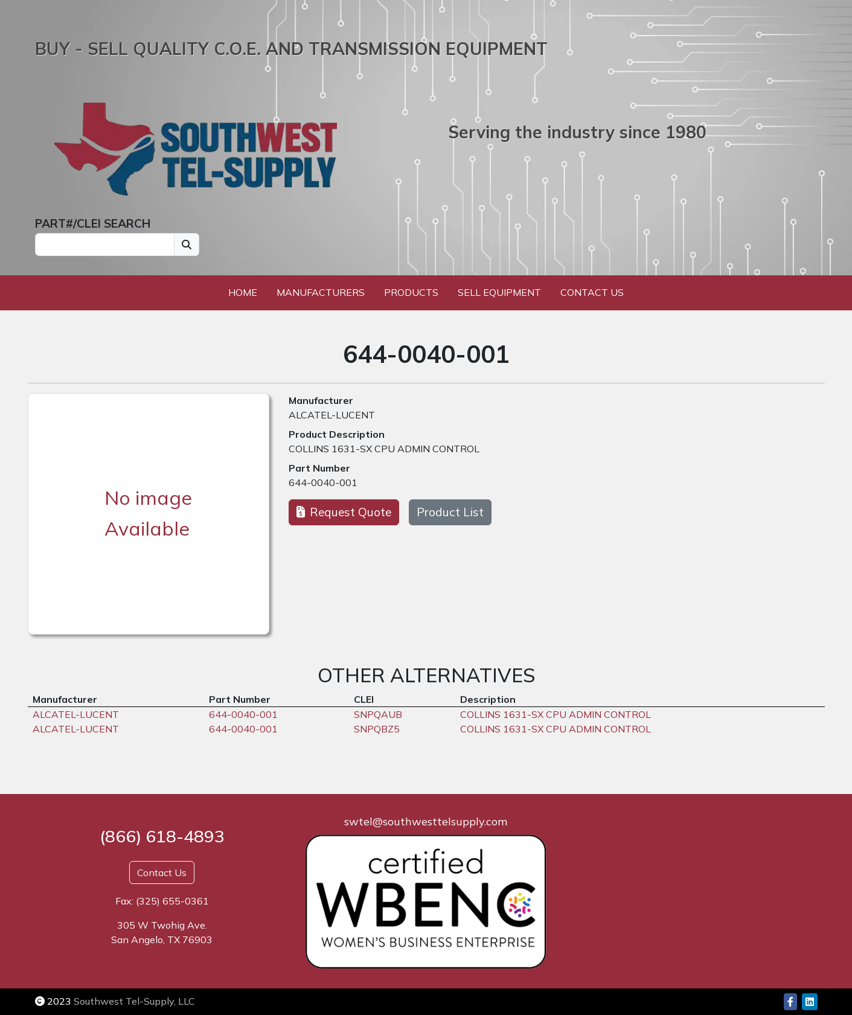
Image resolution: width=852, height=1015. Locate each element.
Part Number (319, 468)
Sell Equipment (499, 292)
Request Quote (343, 512)
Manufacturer (321, 400)
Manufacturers (321, 292)
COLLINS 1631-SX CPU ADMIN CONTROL (384, 449)
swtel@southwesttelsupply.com (425, 821)
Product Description (337, 434)
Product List (450, 512)
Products (411, 292)
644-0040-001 (323, 482)
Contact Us (592, 292)
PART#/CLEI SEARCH (92, 223)
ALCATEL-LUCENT (332, 415)
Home (242, 292)
